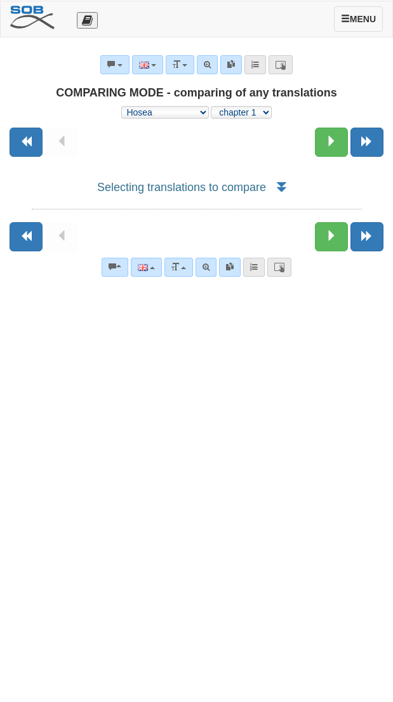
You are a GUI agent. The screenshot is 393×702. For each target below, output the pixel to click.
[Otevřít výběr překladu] (87, 20)
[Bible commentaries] (115, 267)
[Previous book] (26, 142)
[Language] (146, 267)
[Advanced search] (206, 267)
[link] (230, 267)
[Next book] (366, 142)
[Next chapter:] (331, 142)
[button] (281, 187)
